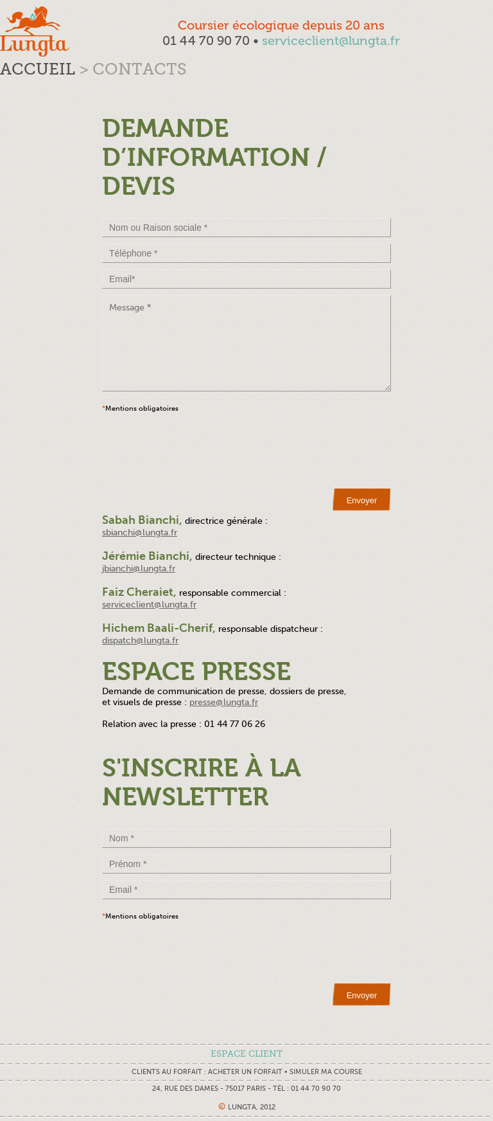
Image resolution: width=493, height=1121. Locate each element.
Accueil (37, 69)
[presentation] (199, 451)
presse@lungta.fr (223, 702)
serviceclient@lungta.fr (331, 40)
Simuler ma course (326, 1072)
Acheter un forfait (245, 1072)
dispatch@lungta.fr (140, 640)
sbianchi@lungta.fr (139, 532)
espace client (246, 1053)
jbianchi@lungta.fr (138, 568)
